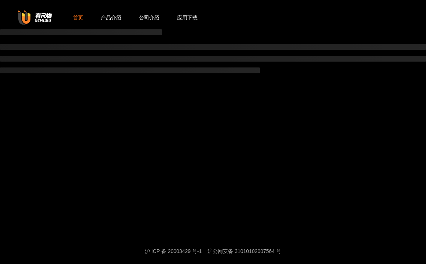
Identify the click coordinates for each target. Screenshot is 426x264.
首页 (78, 18)
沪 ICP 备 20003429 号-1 (173, 251)
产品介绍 (111, 18)
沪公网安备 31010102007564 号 (244, 251)
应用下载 (187, 18)
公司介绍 (149, 18)
